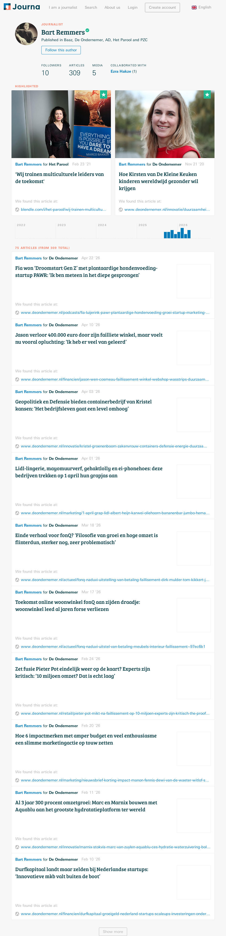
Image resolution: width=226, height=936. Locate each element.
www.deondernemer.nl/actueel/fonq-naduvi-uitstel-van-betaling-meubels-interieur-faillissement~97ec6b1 (113, 646)
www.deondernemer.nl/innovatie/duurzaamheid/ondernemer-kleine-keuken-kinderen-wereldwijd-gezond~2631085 (168, 209)
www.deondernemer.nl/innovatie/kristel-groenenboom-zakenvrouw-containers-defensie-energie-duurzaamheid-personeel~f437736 (116, 446)
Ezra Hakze (121, 71)
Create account (162, 7)
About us (112, 7)
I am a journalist (63, 7)
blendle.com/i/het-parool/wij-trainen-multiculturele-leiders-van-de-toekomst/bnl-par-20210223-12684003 (64, 209)
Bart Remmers (28, 164)
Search (91, 7)
